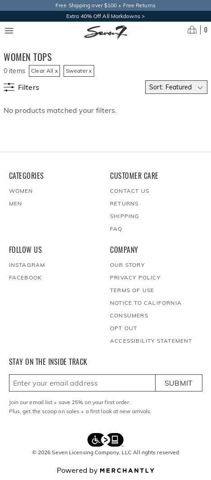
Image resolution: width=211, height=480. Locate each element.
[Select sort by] (176, 87)
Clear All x (44, 70)
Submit (179, 382)
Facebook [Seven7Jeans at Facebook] (25, 277)
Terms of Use (132, 290)
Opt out (123, 328)
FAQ (116, 228)
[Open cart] (197, 29)
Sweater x (79, 70)
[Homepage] (105, 32)
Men (16, 203)
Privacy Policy (135, 277)
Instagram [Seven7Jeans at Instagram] (27, 264)
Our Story (127, 264)
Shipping (125, 216)
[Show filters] (21, 87)
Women (21, 190)
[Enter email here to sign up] (82, 382)
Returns (124, 203)
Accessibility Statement (151, 340)
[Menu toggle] (9, 30)
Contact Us (129, 190)
